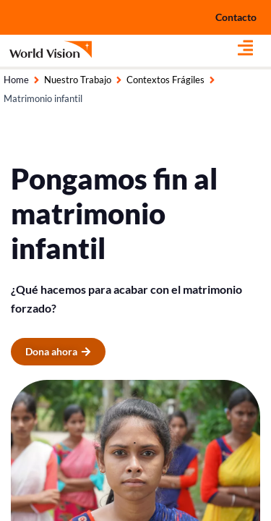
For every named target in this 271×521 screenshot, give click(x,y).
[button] (254, 47)
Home (16, 79)
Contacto (236, 17)
